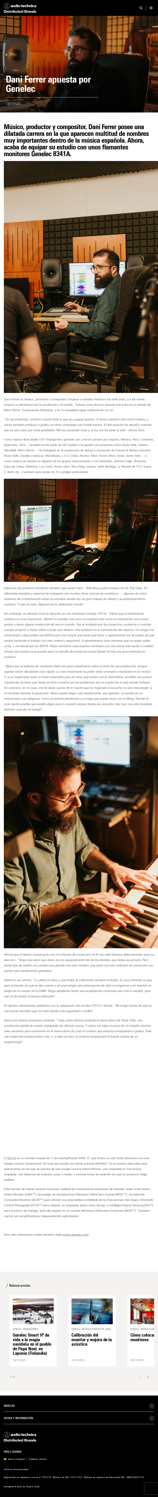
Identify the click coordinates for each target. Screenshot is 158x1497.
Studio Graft (33, 1487)
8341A (11, 1158)
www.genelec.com (76, 1234)
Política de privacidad (16, 1469)
